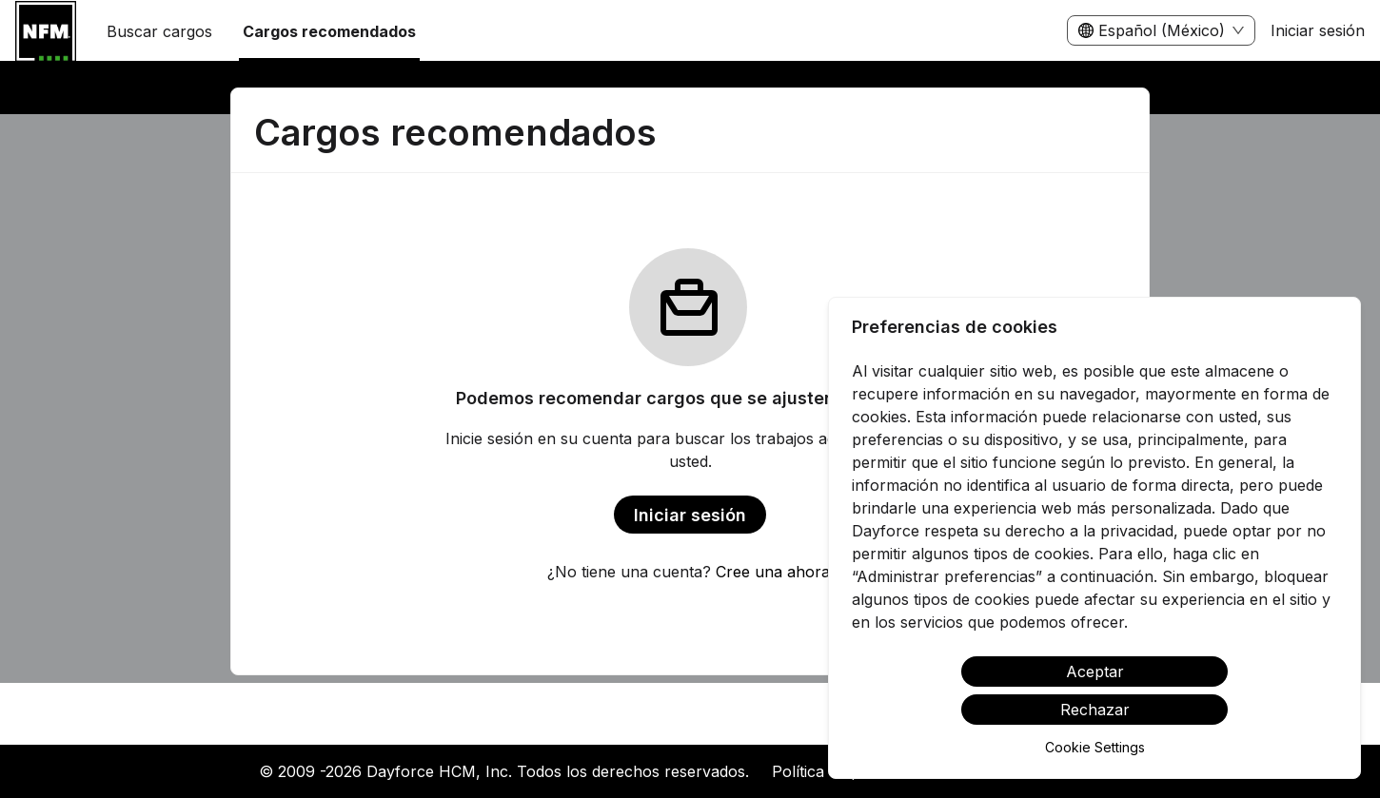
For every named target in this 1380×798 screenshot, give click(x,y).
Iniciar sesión (1318, 30)
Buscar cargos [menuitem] (159, 31)
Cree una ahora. (775, 571)
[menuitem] (45, 31)
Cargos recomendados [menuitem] (329, 31)
